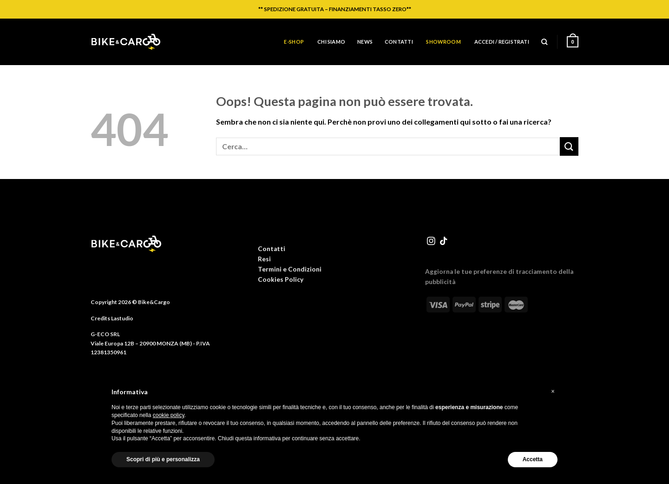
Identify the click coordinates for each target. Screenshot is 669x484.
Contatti (399, 42)
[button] (552, 391)
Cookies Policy (280, 279)
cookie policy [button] (168, 415)
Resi (264, 259)
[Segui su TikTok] (443, 241)
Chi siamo (331, 42)
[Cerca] (544, 41)
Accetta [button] (533, 459)
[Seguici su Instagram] (431, 241)
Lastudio (122, 318)
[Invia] (569, 146)
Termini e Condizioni (289, 269)
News (365, 42)
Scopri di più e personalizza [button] (163, 459)
